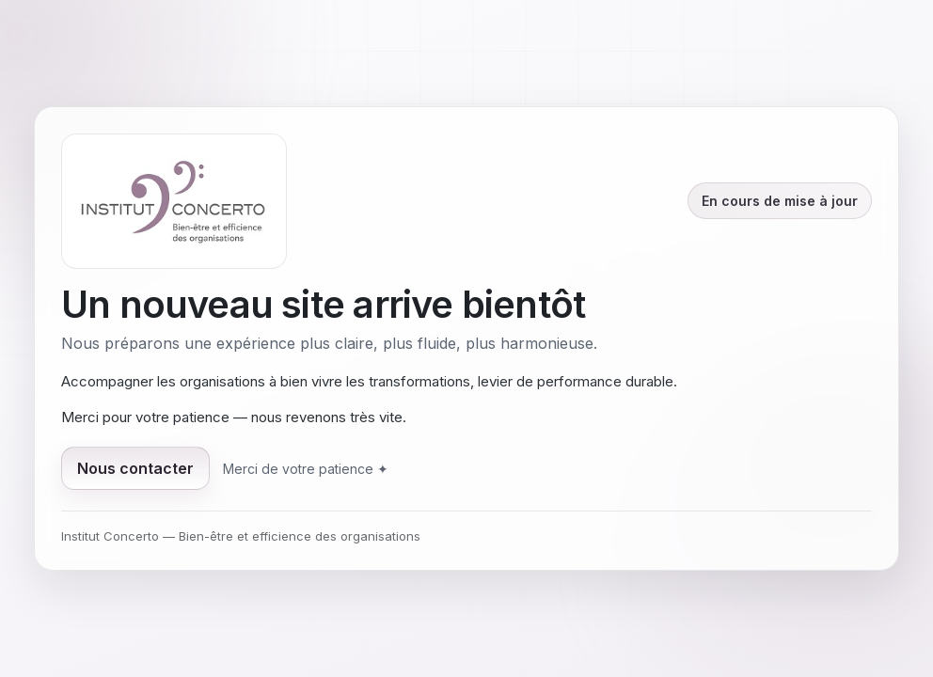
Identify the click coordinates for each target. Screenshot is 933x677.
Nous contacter (135, 468)
